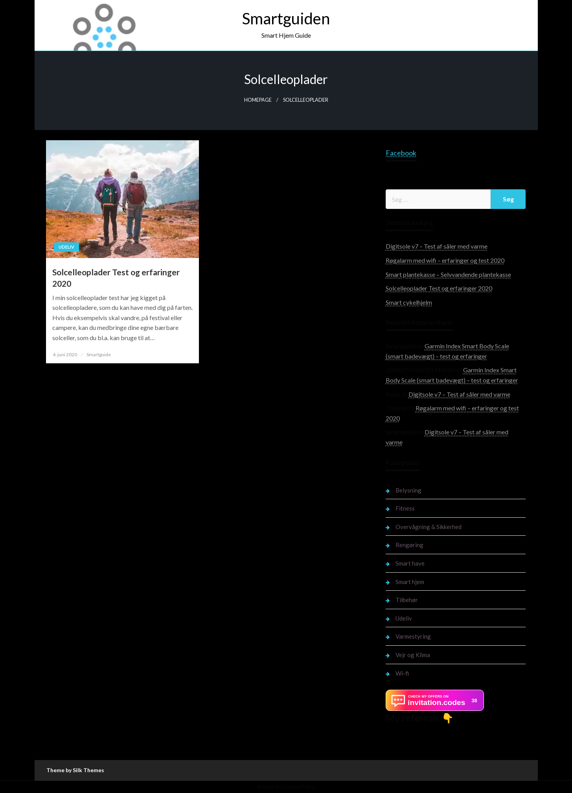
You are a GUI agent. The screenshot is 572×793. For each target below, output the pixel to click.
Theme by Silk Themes (75, 770)
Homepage (258, 100)
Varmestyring (413, 636)
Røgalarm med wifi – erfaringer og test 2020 (445, 260)
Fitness (405, 508)
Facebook (401, 152)
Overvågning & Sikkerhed (428, 526)
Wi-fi (402, 673)
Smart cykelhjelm (409, 302)
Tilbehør (406, 599)
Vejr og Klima (412, 654)
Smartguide (98, 354)
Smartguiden (286, 18)
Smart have (410, 563)
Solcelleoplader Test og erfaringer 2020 (116, 277)
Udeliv (66, 246)
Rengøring (409, 544)
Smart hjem (409, 581)
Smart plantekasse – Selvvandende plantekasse (448, 274)
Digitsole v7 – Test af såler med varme (436, 246)
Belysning (408, 490)
